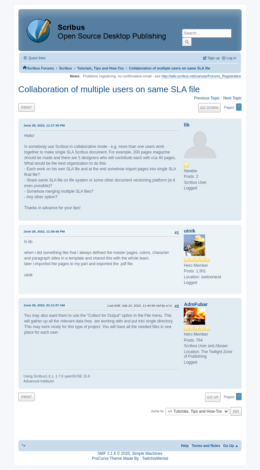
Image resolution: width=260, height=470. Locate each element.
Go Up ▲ (230, 446)
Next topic (232, 98)
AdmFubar (195, 304)
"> (24, 446)
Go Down (209, 107)
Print (26, 107)
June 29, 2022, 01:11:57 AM (44, 305)
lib (186, 124)
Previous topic (207, 98)
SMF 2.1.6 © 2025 (114, 453)
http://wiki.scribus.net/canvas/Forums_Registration (201, 76)
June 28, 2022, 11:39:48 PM (44, 231)
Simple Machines (147, 453)
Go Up (213, 397)
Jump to (157, 411)
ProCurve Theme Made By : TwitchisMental (130, 458)
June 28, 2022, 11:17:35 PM (44, 125)
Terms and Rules (206, 446)
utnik (189, 231)
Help (185, 446)
